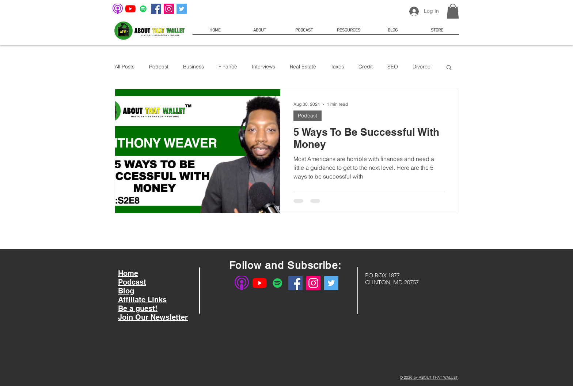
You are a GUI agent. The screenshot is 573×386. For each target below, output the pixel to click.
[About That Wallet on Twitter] (182, 9)
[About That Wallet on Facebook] (156, 9)
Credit (365, 66)
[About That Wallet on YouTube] (130, 9)
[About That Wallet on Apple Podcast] (118, 9)
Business (193, 66)
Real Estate (303, 66)
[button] (453, 11)
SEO (392, 66)
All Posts (124, 66)
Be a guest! (138, 308)
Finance (228, 66)
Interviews (263, 66)
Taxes (337, 66)
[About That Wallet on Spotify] (143, 9)
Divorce (421, 66)
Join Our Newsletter (153, 317)
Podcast (158, 66)
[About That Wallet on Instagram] (169, 9)
